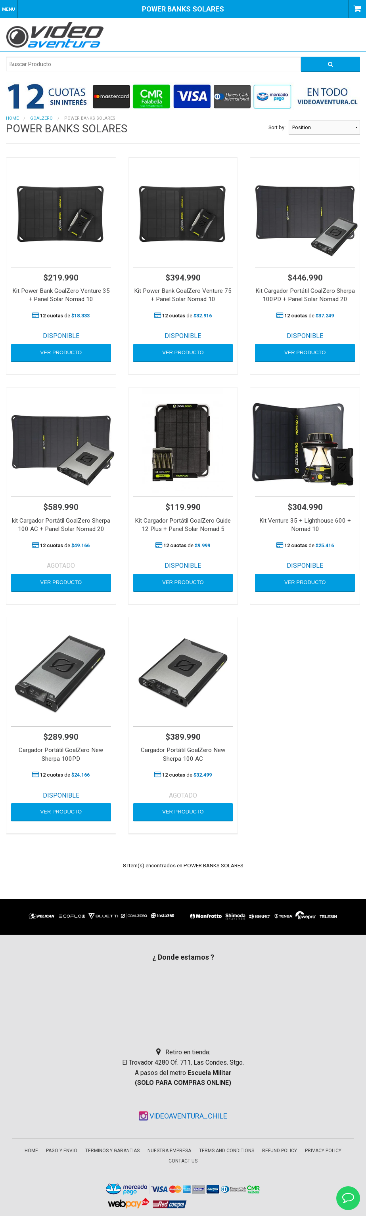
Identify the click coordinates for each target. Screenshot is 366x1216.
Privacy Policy (323, 1150)
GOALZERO (41, 118)
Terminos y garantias (112, 1150)
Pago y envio (61, 1150)
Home (12, 118)
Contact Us (183, 1161)
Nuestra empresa (169, 1150)
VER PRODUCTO (61, 352)
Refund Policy (279, 1150)
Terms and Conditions (226, 1150)
